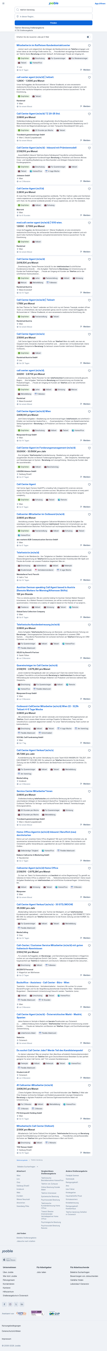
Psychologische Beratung (51, 1222)
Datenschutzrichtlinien (11, 1331)
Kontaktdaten (8, 1284)
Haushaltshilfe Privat (74, 1196)
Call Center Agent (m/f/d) (30, 188)
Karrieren (6, 1288)
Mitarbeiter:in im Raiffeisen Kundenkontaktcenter (43, 45)
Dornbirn (20, 1196)
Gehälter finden (76, 1280)
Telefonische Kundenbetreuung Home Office (50, 1205)
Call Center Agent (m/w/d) (31, 259)
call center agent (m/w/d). (31, 370)
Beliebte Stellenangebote (26, 1238)
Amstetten (21, 1203)
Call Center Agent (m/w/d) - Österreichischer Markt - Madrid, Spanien (49, 1016)
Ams (67, 1186)
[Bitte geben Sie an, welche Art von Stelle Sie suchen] (53, 10)
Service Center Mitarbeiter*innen (34, 791)
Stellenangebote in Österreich (15, 1295)
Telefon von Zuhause (49, 1184)
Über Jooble (8, 1272)
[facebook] (4, 1304)
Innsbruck (20, 1189)
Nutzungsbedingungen (11, 1325)
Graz (18, 1182)
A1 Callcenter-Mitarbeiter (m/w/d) (35, 1085)
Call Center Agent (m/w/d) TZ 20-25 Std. (38, 113)
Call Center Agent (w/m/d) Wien (34, 411)
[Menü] (3, 3)
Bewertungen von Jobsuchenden (84, 1276)
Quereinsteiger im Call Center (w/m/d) (37, 665)
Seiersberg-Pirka (23, 1206)
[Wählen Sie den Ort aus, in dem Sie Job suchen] (53, 16)
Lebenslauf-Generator (79, 1284)
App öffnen (100, 3)
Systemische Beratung (50, 1196)
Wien (19, 1175)
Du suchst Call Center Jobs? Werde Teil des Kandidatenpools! (50, 1050)
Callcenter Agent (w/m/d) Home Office (37, 868)
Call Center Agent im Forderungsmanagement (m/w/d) (46, 447)
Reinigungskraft (72, 1182)
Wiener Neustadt (23, 1199)
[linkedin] (21, 1304)
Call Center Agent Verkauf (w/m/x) (35, 750)
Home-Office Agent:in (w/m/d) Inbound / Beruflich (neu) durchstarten (46, 833)
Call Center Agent (26, 484)
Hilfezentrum (8, 1291)
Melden (85, 70)
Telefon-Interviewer (48, 1193)
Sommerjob (70, 1179)
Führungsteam (9, 1280)
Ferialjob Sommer (72, 1175)
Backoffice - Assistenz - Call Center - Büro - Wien (43, 982)
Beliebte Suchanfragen (28, 1166)
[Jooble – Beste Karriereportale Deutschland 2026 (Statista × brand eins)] (37, 1313)
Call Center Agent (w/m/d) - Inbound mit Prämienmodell (47, 147)
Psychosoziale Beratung (50, 1200)
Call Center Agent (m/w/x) (31, 334)
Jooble (18, 1345)
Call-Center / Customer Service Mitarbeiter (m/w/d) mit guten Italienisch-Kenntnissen (50, 947)
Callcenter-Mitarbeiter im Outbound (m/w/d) (40, 514)
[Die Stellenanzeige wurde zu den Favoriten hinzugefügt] (89, 45)
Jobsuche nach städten (26, 1241)
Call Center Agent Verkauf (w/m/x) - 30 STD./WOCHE (45, 904)
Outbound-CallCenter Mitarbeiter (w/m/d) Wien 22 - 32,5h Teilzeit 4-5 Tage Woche (48, 708)
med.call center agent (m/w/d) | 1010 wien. (39, 222)
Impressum (6, 1339)
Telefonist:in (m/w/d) (28, 552)
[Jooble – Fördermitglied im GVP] (54, 1313)
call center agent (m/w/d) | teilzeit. (35, 77)
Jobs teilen (41, 1272)
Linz (18, 1179)
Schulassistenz (72, 1199)
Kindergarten (71, 1192)
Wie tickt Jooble (10, 1276)
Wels (18, 1192)
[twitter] (16, 1304)
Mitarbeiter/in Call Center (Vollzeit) (35, 1126)
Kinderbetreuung (72, 1203)
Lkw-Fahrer (70, 1189)
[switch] (88, 37)
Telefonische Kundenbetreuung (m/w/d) (38, 624)
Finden (53, 23)
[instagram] (10, 1304)
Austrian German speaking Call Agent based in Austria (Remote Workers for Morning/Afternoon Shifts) (46, 589)
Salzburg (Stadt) (23, 1186)
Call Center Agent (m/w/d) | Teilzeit (36, 300)
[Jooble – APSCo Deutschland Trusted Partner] (21, 1313)
